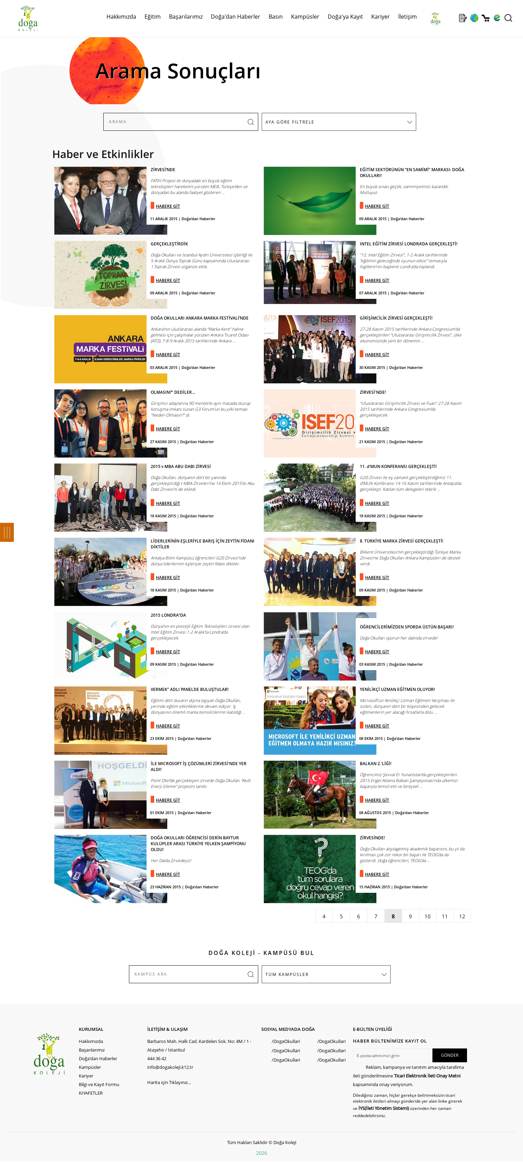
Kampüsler (305, 16)
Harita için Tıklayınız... (169, 1082)
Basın (276, 16)
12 (462, 916)
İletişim (407, 16)
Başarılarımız (186, 16)
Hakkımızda (121, 16)
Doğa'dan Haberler (235, 16)
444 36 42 (156, 1058)
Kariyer (380, 16)
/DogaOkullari (286, 1041)
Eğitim (152, 16)
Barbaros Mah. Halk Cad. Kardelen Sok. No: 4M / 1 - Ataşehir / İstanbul (199, 1045)
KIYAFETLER (91, 1093)
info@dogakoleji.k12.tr (170, 1067)
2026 (261, 1153)
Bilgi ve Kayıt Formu (99, 1084)
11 (445, 916)
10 (427, 916)
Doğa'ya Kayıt (345, 16)
